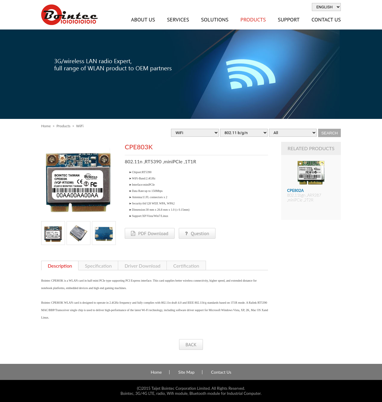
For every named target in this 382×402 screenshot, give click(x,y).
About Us (143, 19)
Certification (186, 265)
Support (289, 19)
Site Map (186, 372)
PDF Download (149, 233)
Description (60, 265)
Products (253, 19)
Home (46, 126)
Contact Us (326, 19)
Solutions (214, 19)
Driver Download (142, 265)
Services (178, 19)
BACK (190, 344)
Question (197, 233)
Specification (98, 265)
